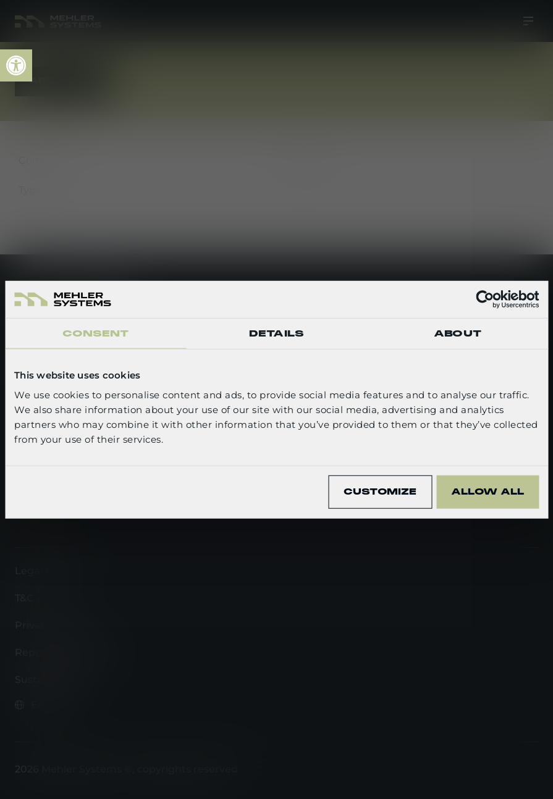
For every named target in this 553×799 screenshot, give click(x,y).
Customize (380, 491)
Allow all (487, 491)
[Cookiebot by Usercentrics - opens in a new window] (485, 299)
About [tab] (457, 333)
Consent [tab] (95, 333)
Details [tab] (276, 333)
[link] (16, 65)
